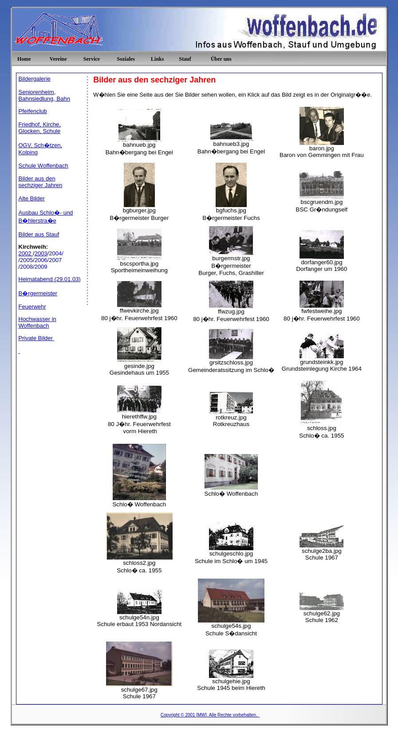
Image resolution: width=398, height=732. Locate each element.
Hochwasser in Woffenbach (37, 322)
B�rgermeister (38, 293)
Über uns (221, 59)
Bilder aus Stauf (39, 234)
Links (157, 59)
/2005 (26, 260)
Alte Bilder (32, 198)
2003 (41, 253)
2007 (55, 260)
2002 (26, 253)
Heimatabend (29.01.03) (50, 279)
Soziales (126, 59)
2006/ (42, 260)
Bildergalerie (35, 78)
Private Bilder (37, 338)
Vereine (58, 59)
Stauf (185, 59)
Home (24, 59)
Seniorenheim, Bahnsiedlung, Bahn (44, 95)
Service (91, 59)
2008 (26, 266)
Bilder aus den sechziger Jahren (41, 181)
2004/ (56, 253)
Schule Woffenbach (43, 165)
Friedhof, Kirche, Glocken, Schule (40, 127)
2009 (41, 266)
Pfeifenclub (33, 111)
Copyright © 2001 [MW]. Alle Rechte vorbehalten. (210, 714)
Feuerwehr (32, 306)
